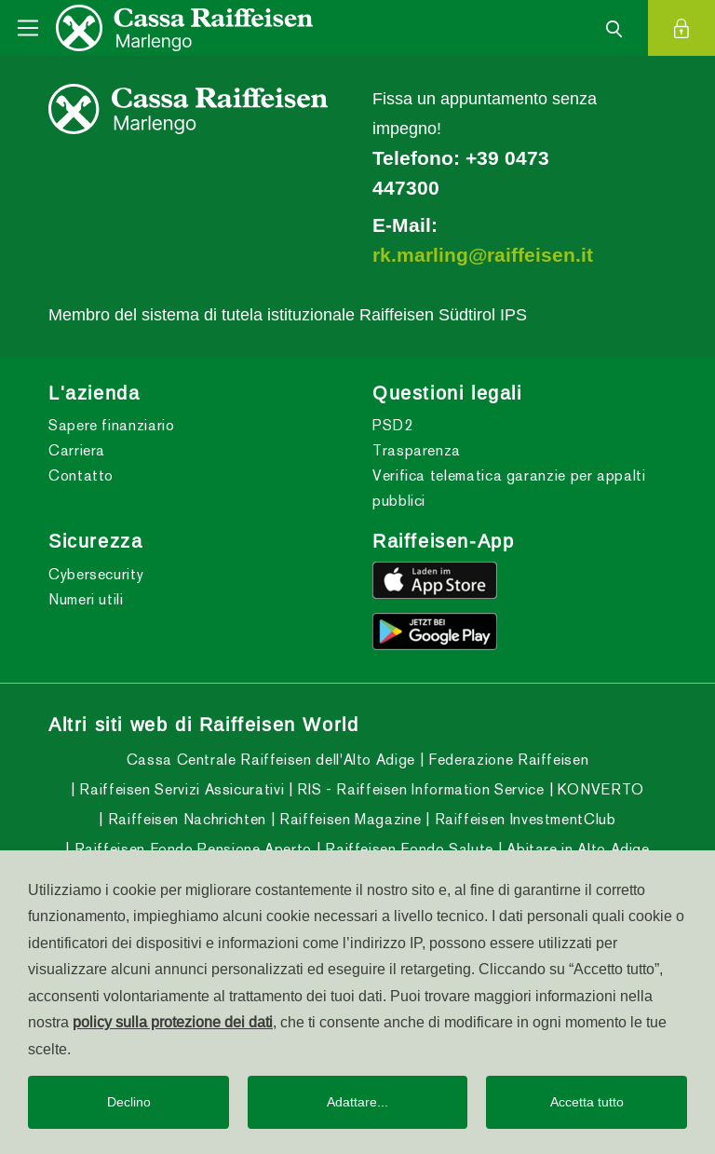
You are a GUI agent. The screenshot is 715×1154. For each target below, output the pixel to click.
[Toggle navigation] (28, 28)
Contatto (81, 475)
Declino (129, 1101)
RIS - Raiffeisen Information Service (419, 789)
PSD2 (392, 425)
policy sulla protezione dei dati (173, 1021)
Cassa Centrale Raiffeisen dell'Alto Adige (271, 759)
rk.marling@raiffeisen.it (482, 255)
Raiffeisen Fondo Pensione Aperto (191, 849)
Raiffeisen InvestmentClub (523, 819)
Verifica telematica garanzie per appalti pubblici (509, 488)
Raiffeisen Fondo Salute (407, 849)
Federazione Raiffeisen (507, 759)
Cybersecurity (95, 574)
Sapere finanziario (111, 425)
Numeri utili (86, 599)
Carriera (76, 450)
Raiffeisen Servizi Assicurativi (179, 789)
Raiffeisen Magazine (348, 819)
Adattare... (357, 1101)
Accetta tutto (587, 1101)
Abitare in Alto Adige (576, 849)
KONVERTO (598, 789)
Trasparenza (416, 450)
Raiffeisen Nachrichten (184, 819)
